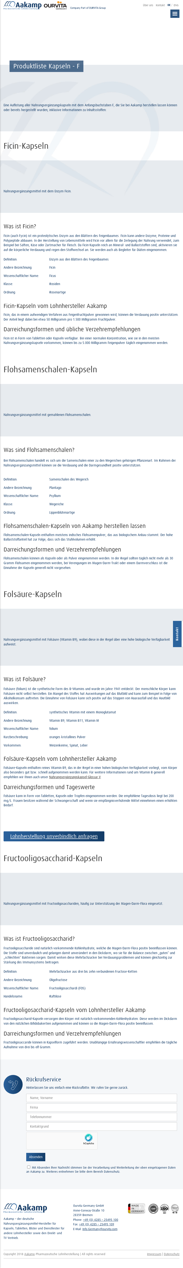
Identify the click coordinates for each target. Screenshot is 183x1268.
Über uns (148, 5)
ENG (176, 5)
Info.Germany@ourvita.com (99, 1229)
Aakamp (29, 1254)
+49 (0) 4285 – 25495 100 (100, 1220)
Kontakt (160, 5)
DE (169, 5)
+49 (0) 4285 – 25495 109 (96, 1224)
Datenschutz (171, 1254)
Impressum (154, 1254)
